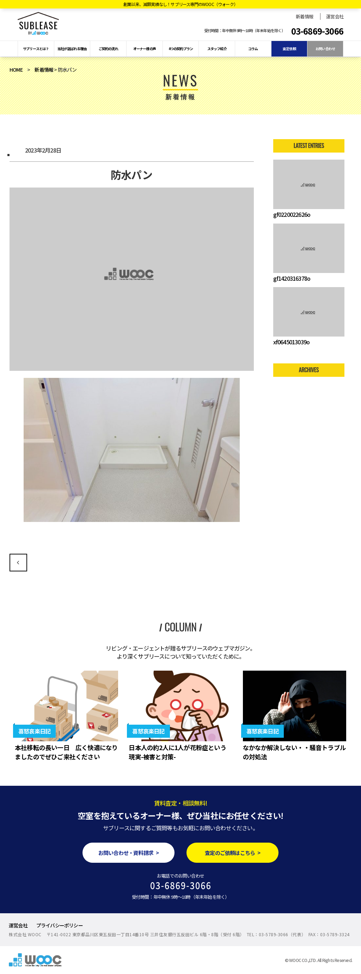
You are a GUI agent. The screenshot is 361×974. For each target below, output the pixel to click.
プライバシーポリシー (59, 925)
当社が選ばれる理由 (72, 48)
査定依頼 (289, 48)
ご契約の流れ (108, 48)
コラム (253, 48)
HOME (16, 69)
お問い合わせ (325, 48)
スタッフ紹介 (217, 48)
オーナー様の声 (144, 48)
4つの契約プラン (181, 48)
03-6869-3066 (317, 31)
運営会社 (334, 16)
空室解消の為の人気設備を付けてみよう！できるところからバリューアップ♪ (18, 562)
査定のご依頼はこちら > (232, 852)
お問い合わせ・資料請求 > (128, 852)
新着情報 (304, 16)
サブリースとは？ (36, 48)
